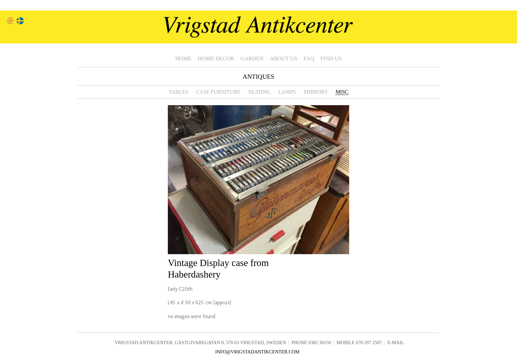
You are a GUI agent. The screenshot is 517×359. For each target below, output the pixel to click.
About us (283, 58)
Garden (251, 58)
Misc (341, 92)
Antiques (258, 76)
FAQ (308, 58)
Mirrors (315, 92)
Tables (178, 92)
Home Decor (216, 58)
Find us (331, 58)
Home (183, 58)
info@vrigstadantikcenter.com (257, 351)
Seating (259, 92)
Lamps (287, 92)
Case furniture (218, 92)
